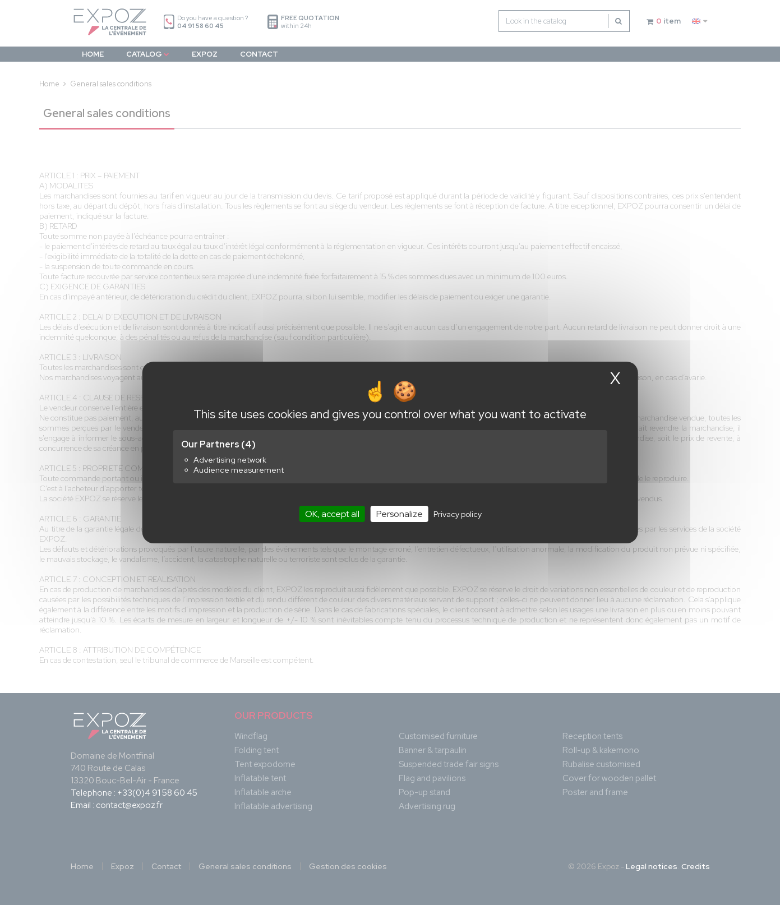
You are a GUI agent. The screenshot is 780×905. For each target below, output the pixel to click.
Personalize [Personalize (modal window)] (399, 514)
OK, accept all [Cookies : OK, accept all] (332, 514)
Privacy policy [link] (457, 514)
